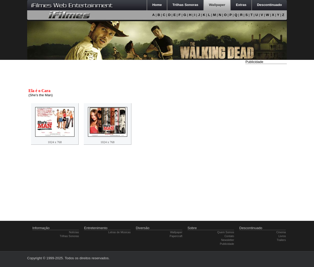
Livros (282, 236)
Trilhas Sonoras (69, 236)
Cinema (281, 232)
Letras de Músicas (119, 232)
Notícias (74, 232)
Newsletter (227, 239)
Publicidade (227, 243)
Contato (229, 236)
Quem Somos (225, 232)
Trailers (281, 239)
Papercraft (176, 236)
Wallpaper (176, 232)
